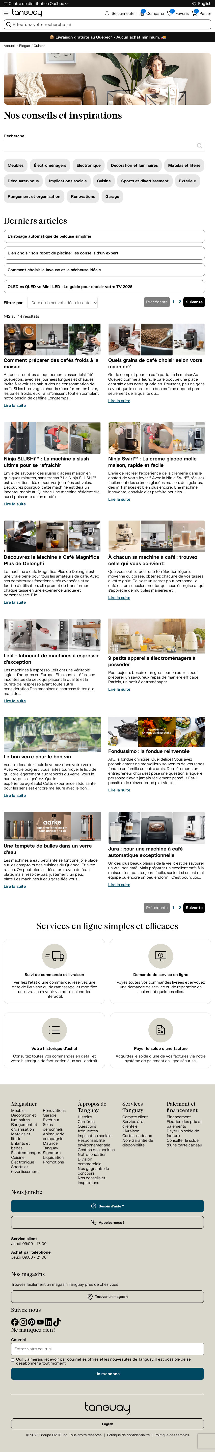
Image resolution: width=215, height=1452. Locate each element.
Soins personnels (53, 1127)
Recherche (14, 136)
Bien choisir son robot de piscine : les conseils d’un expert (63, 253)
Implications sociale (68, 181)
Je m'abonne (108, 1373)
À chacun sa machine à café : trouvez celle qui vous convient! (152, 560)
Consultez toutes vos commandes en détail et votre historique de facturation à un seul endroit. (54, 1058)
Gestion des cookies (96, 1149)
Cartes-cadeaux (137, 1135)
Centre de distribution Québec (36, 3)
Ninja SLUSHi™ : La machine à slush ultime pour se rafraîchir (46, 462)
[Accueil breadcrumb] (9, 46)
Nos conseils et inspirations (91, 1180)
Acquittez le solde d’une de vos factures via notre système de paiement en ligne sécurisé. (161, 1058)
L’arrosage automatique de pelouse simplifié (49, 236)
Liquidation (53, 1157)
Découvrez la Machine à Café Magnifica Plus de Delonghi (51, 560)
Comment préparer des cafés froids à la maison (51, 363)
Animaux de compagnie (53, 1136)
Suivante (194, 302)
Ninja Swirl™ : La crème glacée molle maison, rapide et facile (152, 462)
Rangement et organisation (34, 196)
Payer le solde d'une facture (161, 1048)
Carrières (86, 1121)
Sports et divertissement (145, 181)
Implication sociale (94, 1135)
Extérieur (187, 181)
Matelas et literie (184, 165)
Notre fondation (92, 1154)
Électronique (89, 165)
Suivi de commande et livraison (54, 974)
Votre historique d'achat (54, 1048)
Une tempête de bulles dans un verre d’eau (48, 849)
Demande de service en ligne (160, 974)
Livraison (130, 1131)
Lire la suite (15, 405)
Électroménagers (50, 165)
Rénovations (83, 196)
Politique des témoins (172, 1435)
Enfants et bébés (20, 1145)
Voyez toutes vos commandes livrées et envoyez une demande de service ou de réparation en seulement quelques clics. (161, 987)
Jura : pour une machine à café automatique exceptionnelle (145, 852)
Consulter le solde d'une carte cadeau (184, 1142)
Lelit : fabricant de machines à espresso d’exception (51, 658)
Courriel (18, 1340)
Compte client (135, 1117)
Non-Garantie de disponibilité (137, 1142)
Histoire (85, 1117)
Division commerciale (89, 1161)
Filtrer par (13, 302)
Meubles (16, 165)
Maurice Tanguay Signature (52, 1148)
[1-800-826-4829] (194, 3)
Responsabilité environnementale (94, 1142)
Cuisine (104, 181)
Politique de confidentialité (128, 1435)
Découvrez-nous (23, 181)
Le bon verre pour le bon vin (37, 756)
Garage (112, 196)
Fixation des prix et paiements (184, 1124)
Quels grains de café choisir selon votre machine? (155, 363)
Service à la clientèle (132, 1124)
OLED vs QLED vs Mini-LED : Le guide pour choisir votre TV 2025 (70, 286)
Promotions (53, 1162)
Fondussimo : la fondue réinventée (149, 751)
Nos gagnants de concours (93, 1171)
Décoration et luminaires (134, 165)
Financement (179, 1117)
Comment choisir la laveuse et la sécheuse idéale (54, 269)
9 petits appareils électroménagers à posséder (151, 661)
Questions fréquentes (88, 1128)
